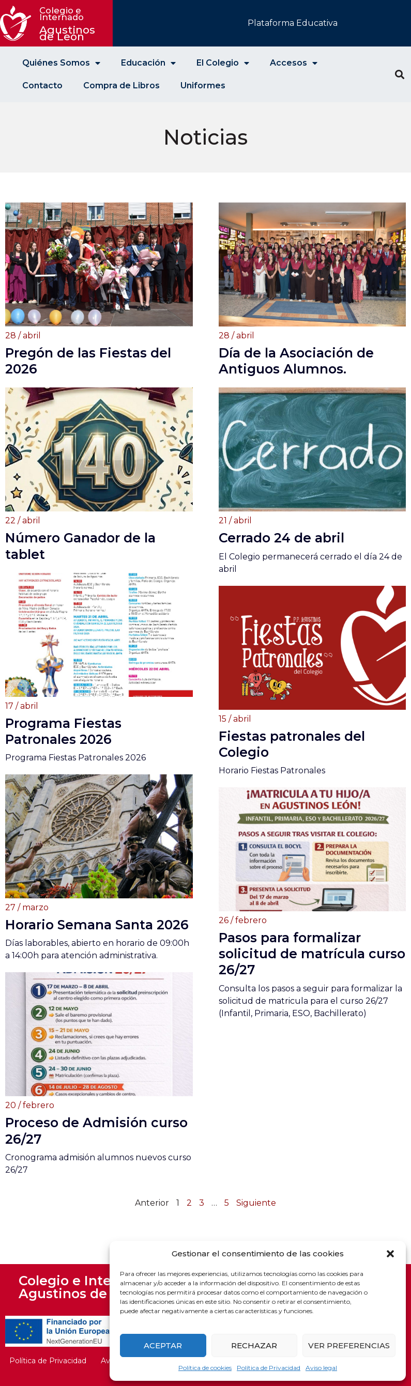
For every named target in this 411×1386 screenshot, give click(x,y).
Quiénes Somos (61, 63)
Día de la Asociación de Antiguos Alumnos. (296, 361)
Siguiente (256, 1203)
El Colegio (222, 63)
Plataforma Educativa (293, 23)
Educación (148, 63)
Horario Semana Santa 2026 (97, 924)
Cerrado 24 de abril (281, 538)
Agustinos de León (68, 24)
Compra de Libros (121, 85)
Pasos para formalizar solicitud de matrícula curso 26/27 (312, 953)
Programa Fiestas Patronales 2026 (63, 731)
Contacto (42, 85)
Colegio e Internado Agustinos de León (84, 1287)
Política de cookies (205, 1368)
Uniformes (202, 85)
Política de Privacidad (268, 1368)
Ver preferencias (349, 1345)
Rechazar (254, 1345)
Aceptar (163, 1345)
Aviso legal (321, 1368)
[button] (390, 1254)
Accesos (293, 63)
